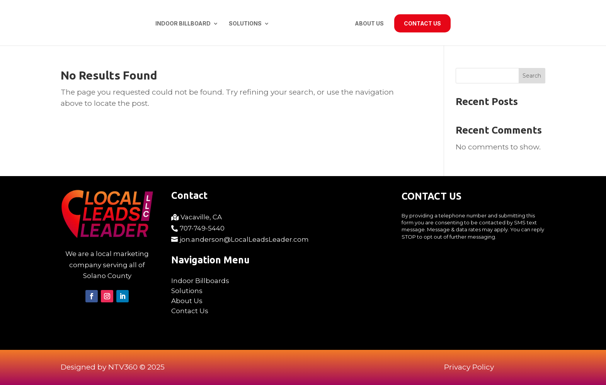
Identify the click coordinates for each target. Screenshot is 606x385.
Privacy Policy (469, 367)
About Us (369, 24)
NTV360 (123, 367)
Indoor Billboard (183, 24)
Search (532, 75)
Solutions (245, 24)
